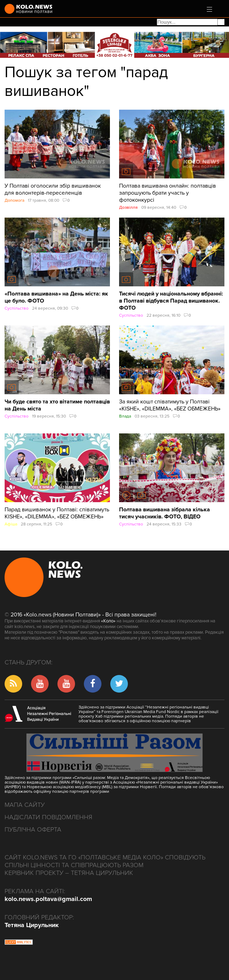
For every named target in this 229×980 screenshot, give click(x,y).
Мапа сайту (25, 805)
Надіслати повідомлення (48, 817)
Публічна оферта (33, 829)
